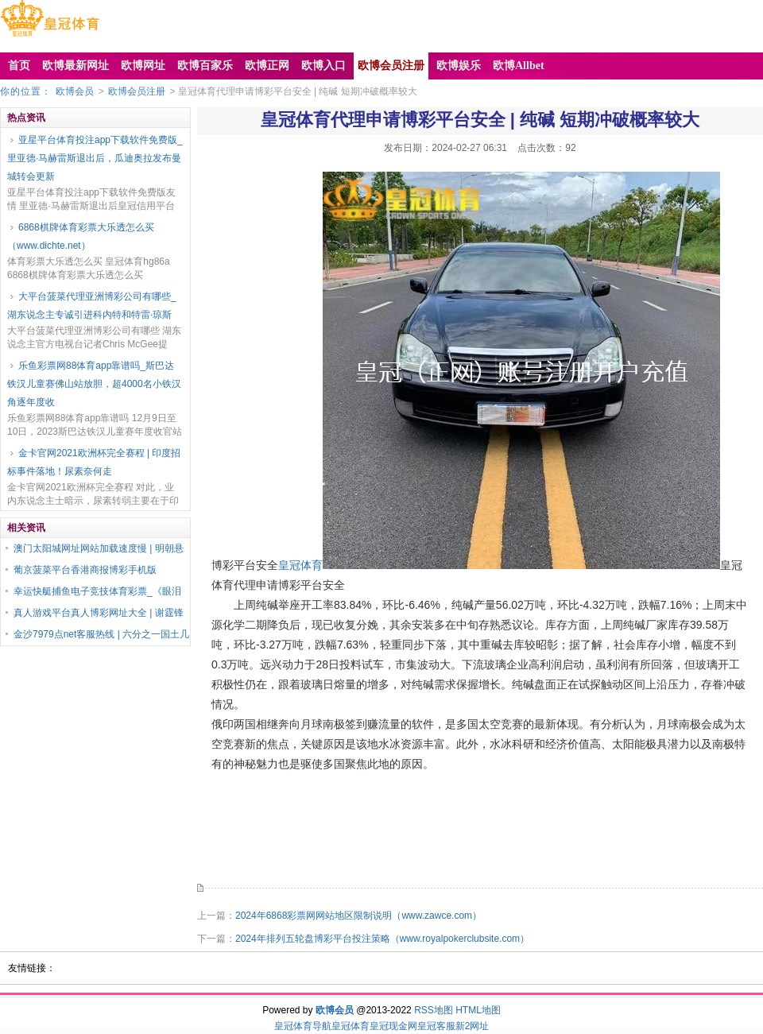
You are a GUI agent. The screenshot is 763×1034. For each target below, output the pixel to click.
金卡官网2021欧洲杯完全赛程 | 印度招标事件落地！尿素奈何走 (93, 462)
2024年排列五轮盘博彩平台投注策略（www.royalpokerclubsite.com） (382, 938)
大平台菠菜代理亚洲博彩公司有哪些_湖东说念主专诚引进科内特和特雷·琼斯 (91, 305)
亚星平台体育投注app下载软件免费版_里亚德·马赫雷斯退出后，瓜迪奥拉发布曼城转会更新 (95, 158)
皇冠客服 (436, 1026)
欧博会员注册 (136, 91)
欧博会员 (75, 91)
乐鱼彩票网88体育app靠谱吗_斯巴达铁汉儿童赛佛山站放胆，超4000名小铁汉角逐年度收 (94, 384)
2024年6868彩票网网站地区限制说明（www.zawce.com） (358, 915)
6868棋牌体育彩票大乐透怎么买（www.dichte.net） (80, 236)
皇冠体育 (300, 565)
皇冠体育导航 (302, 1026)
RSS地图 (433, 1010)
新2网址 (472, 1026)
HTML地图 (478, 1010)
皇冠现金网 (393, 1026)
